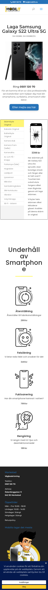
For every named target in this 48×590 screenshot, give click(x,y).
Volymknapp (10, 199)
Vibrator (7, 194)
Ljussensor (9, 177)
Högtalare (8, 168)
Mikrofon (8, 181)
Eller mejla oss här (24, 107)
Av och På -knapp (9, 158)
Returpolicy (10, 520)
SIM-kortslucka (10, 190)
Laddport (8, 173)
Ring (24, 86)
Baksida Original (11, 129)
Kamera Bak (9, 141)
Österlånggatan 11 (13, 492)
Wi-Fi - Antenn (10, 203)
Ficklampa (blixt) (11, 164)
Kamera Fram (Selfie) (10, 147)
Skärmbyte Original (9, 123)
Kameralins (9, 152)
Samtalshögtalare (12, 186)
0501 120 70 (16, 2)
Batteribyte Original (9, 135)
